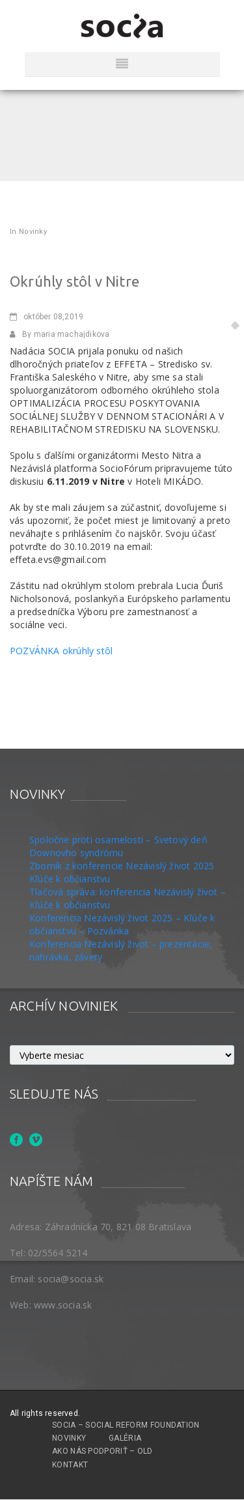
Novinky (33, 231)
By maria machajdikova (59, 334)
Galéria (125, 1438)
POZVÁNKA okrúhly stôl (61, 650)
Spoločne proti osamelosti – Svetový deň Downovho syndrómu (118, 846)
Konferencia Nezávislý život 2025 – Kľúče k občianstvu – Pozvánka (122, 924)
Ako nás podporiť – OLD (102, 1451)
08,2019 (46, 316)
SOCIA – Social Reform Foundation (126, 1425)
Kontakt (70, 1464)
